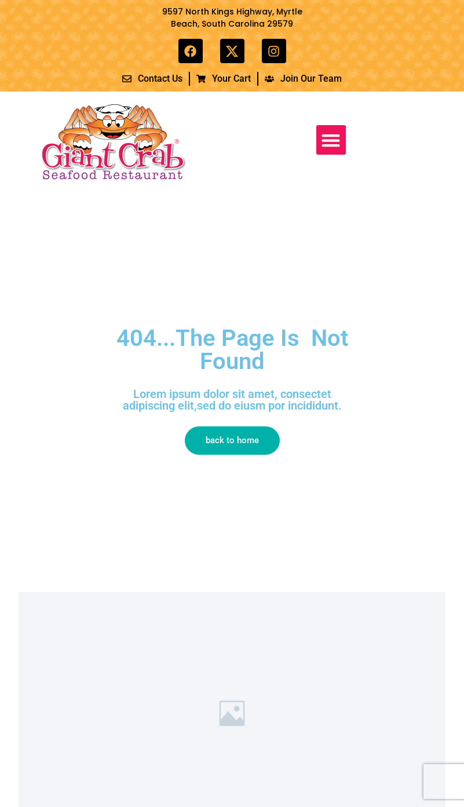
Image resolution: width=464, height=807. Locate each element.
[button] (331, 140)
